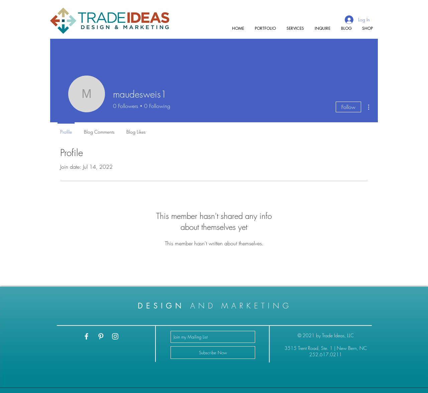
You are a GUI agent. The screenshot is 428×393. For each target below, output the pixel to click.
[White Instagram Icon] (115, 336)
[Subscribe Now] (213, 352)
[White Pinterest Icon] (101, 336)
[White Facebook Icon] (86, 336)
